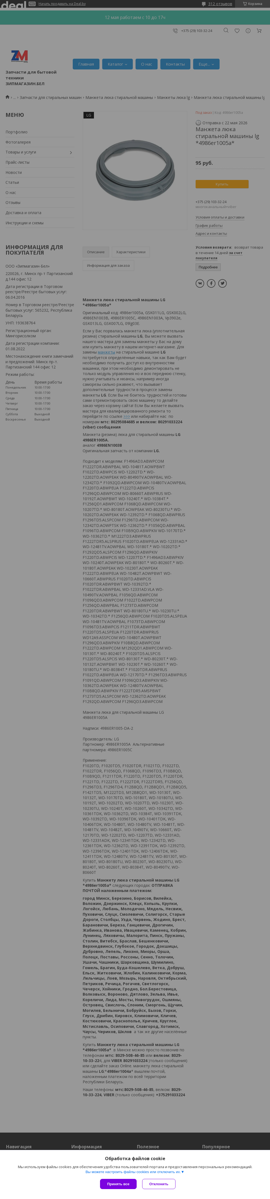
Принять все (118, 1184)
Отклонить (158, 1184)
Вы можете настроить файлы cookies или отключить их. (133, 1172)
